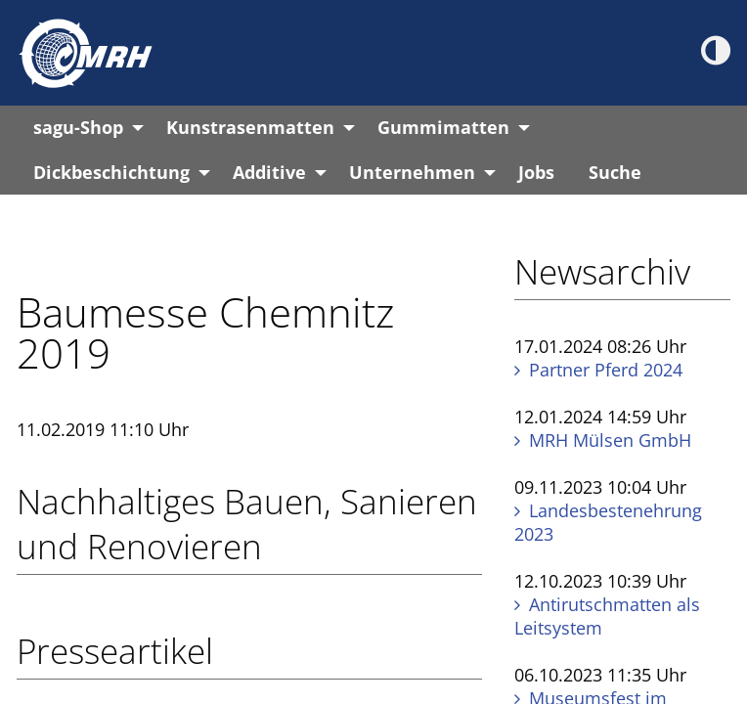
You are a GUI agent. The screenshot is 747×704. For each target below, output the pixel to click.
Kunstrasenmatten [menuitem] (250, 127)
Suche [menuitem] (615, 172)
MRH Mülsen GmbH (610, 440)
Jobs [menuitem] (536, 172)
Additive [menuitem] (269, 172)
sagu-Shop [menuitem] (78, 127)
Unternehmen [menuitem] (412, 172)
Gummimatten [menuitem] (443, 127)
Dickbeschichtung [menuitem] (111, 172)
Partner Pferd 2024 (605, 369)
